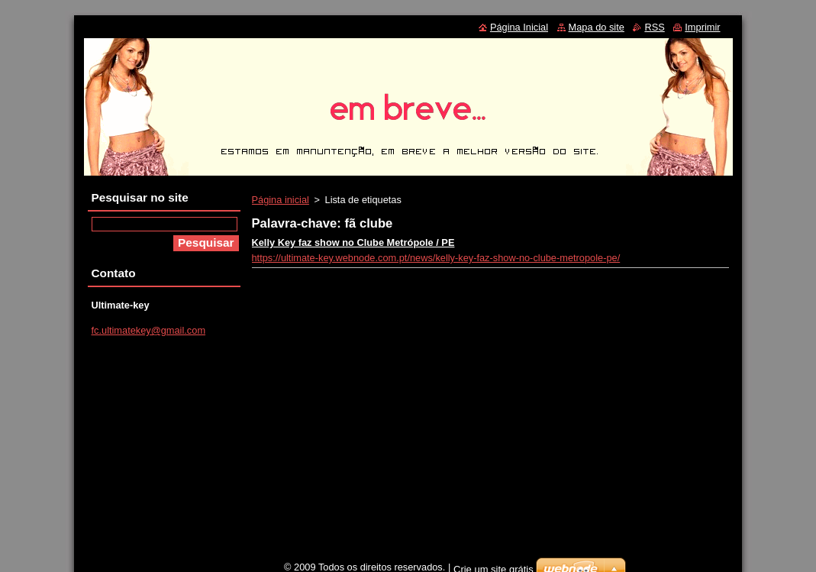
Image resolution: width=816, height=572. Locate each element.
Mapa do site (596, 27)
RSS (654, 27)
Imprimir (702, 27)
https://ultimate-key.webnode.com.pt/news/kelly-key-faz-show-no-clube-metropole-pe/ (436, 257)
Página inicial (280, 199)
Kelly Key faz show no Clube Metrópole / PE (353, 242)
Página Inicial (519, 27)
